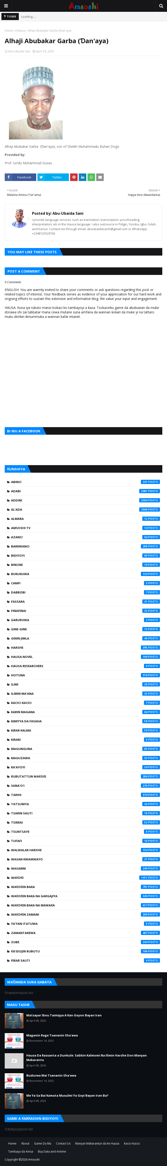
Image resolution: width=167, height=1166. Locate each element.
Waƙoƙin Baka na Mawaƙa (85, 905)
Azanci (85, 537)
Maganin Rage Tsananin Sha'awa (52, 1035)
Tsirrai (85, 822)
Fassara (85, 601)
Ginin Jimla (85, 638)
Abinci (85, 482)
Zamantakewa (85, 933)
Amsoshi (34, 1160)
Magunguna (85, 749)
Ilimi (85, 684)
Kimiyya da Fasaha (85, 721)
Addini (85, 500)
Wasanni (85, 868)
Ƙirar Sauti (85, 960)
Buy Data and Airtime (52, 1151)
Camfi (85, 583)
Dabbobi (85, 592)
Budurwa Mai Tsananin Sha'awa (51, 1075)
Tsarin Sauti (85, 813)
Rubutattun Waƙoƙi (85, 776)
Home (9, 31)
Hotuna (20, 31)
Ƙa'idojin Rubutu (85, 951)
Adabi (85, 491)
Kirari (85, 739)
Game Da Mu (42, 1143)
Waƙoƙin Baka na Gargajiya (85, 896)
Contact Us (63, 1143)
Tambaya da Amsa (20, 1151)
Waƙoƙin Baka (85, 887)
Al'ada (85, 509)
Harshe (85, 647)
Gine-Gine (85, 629)
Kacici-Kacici (85, 703)
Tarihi (85, 795)
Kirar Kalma (85, 730)
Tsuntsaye (85, 831)
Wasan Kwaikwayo (85, 859)
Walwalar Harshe (85, 850)
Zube (85, 942)
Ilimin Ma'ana (85, 693)
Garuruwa (85, 620)
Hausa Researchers (85, 666)
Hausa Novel (85, 657)
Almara (85, 519)
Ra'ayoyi (85, 767)
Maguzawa (85, 758)
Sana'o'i (85, 785)
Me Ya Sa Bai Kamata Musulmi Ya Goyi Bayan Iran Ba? (67, 1095)
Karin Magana (85, 712)
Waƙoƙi (85, 878)
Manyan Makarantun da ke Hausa (97, 1143)
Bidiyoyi (85, 555)
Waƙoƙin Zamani (85, 914)
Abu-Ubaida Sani (19, 51)
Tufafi (85, 841)
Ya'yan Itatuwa (85, 924)
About (25, 1143)
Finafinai (85, 611)
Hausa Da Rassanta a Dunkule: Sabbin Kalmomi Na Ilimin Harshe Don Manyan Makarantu (86, 1057)
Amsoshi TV (85, 528)
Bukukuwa (85, 574)
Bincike (85, 565)
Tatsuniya (85, 804)
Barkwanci (85, 546)
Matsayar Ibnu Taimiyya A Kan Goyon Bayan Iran (64, 1015)
